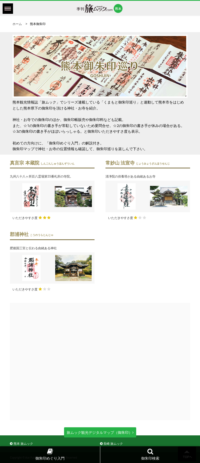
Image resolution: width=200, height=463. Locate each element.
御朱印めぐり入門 (50, 454)
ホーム (17, 24)
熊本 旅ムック (21, 443)
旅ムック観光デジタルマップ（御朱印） (100, 432)
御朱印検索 (150, 454)
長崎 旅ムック (111, 443)
